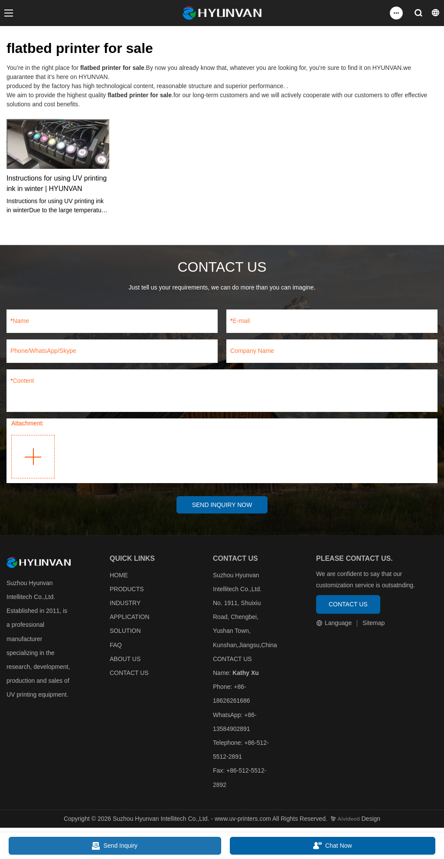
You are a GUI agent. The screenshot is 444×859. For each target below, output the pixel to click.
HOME (119, 576)
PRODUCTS (127, 589)
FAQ (116, 645)
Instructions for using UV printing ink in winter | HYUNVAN (57, 183)
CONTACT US (129, 673)
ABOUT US (125, 659)
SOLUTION (125, 632)
